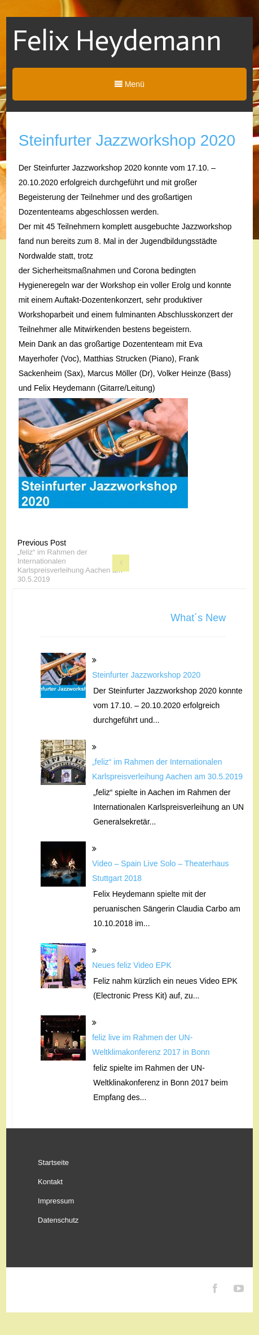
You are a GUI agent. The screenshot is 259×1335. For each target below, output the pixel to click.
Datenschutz (58, 1220)
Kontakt (50, 1181)
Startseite (53, 1162)
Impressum (56, 1201)
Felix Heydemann (117, 41)
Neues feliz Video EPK (132, 965)
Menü (129, 84)
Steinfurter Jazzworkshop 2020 (146, 674)
